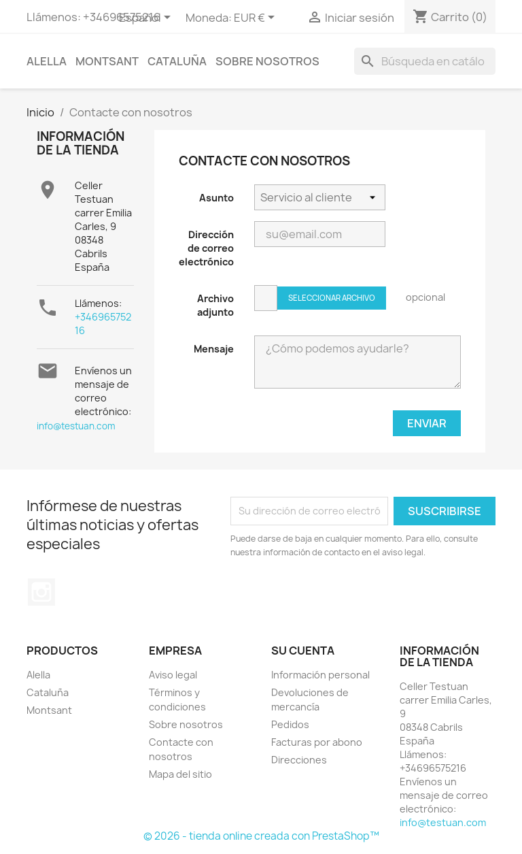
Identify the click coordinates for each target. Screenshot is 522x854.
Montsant (107, 61)
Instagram (41, 592)
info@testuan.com (76, 426)
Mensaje (214, 348)
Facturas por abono (316, 742)
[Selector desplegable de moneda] (256, 18)
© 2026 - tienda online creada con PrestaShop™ (261, 836)
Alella (47, 61)
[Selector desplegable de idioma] (147, 18)
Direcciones (299, 759)
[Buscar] (424, 61)
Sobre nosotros (267, 61)
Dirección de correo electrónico (206, 248)
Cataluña (177, 61)
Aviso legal (173, 674)
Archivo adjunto (215, 305)
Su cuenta (302, 650)
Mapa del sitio (180, 774)
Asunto (216, 197)
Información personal (320, 674)
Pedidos (290, 724)
